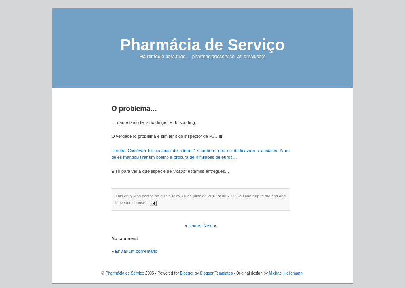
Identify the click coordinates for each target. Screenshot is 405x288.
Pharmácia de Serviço (202, 44)
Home (194, 225)
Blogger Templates (216, 273)
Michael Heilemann (286, 273)
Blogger (186, 273)
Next (208, 225)
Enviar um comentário (136, 251)
